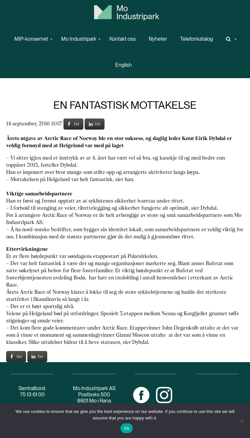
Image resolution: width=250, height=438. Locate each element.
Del (73, 124)
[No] (242, 420)
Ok (126, 428)
